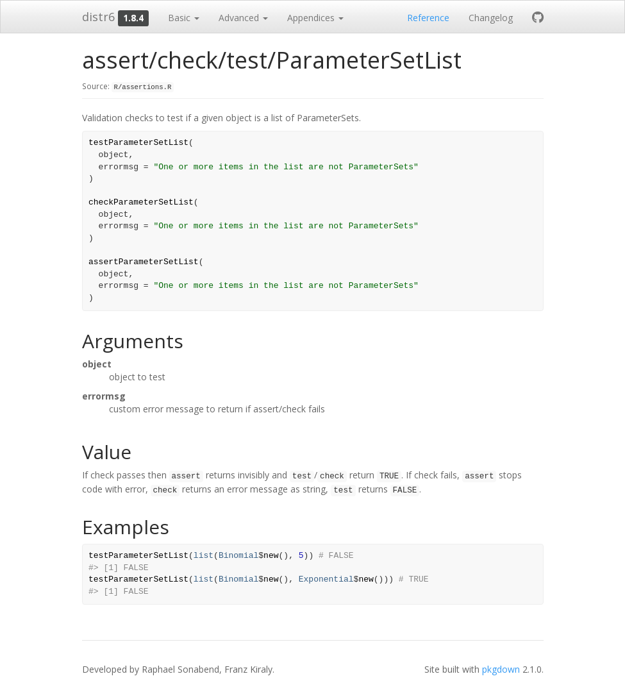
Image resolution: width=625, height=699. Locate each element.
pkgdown (501, 669)
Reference (428, 18)
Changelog (491, 18)
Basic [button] (183, 18)
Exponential (326, 579)
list (203, 555)
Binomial (238, 555)
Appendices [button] (315, 18)
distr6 (98, 16)
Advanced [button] (243, 18)
